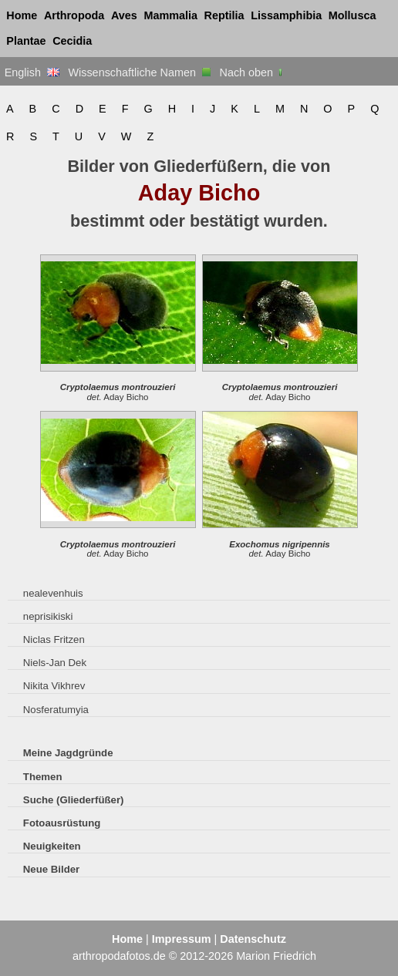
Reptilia (224, 15)
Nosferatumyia (56, 709)
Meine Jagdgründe (68, 753)
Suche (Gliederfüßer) (73, 800)
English (32, 72)
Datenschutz (253, 939)
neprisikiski (48, 616)
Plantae (26, 41)
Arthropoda (74, 15)
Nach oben (252, 72)
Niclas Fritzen (54, 639)
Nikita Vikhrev (54, 686)
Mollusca (352, 15)
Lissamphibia (286, 15)
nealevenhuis (53, 593)
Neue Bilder (51, 869)
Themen (42, 776)
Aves (124, 15)
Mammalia (170, 15)
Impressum (181, 939)
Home (21, 15)
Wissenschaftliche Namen (139, 72)
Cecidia (72, 41)
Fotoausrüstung (61, 823)
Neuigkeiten (52, 846)
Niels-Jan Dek (54, 662)
